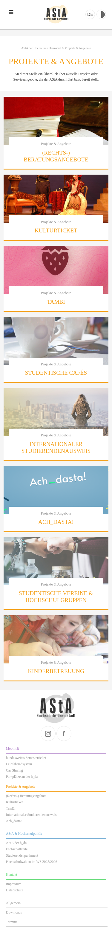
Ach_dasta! (14, 821)
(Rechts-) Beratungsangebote (26, 796)
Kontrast (101, 14)
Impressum (14, 884)
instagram (48, 733)
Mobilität (12, 749)
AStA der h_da (16, 843)
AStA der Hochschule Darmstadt (56, 14)
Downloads (14, 912)
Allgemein (13, 903)
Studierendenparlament (22, 856)
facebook (63, 733)
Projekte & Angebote (78, 48)
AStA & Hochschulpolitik (24, 834)
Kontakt (11, 875)
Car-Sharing (14, 770)
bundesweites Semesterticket (26, 758)
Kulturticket (14, 802)
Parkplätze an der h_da (22, 777)
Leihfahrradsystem (19, 764)
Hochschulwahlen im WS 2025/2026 (31, 862)
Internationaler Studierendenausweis (31, 815)
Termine (12, 922)
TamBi (10, 808)
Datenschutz (14, 890)
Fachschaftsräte (16, 849)
